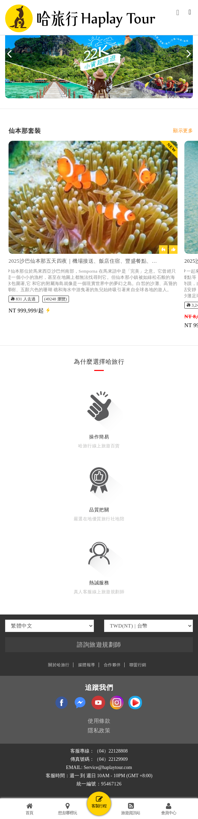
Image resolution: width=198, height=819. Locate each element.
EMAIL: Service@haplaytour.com (99, 767)
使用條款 (99, 721)
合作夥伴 (112, 664)
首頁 (29, 809)
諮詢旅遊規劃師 (99, 644)
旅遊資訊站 (130, 809)
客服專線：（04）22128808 (99, 751)
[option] (93, 235)
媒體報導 (86, 664)
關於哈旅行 (59, 664)
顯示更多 (183, 130)
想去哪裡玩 (67, 809)
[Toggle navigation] (189, 12)
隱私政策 (99, 730)
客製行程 (99, 802)
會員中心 (168, 809)
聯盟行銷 (137, 664)
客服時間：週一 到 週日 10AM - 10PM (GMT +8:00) (99, 775)
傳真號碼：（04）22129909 (99, 759)
